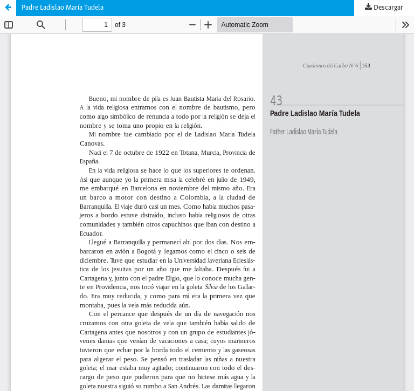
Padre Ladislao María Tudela (63, 8)
